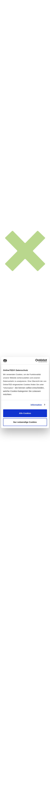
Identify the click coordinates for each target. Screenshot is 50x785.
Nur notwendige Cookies (25, 422)
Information (36, 404)
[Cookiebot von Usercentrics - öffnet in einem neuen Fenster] (35, 360)
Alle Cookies (25, 413)
